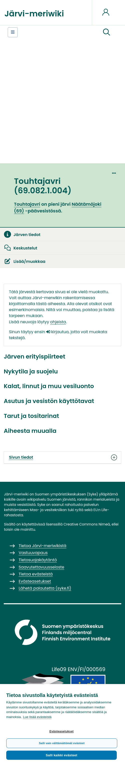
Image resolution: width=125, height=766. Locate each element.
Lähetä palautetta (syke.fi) (45, 588)
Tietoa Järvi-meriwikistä (42, 546)
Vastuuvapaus (33, 553)
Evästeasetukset (61, 731)
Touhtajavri (27, 204)
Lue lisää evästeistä (37, 717)
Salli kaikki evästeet (61, 755)
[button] (106, 32)
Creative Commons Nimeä (86, 524)
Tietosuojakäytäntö (38, 560)
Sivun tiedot (62, 457)
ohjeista (58, 322)
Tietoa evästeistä (36, 574)
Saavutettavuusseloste (41, 567)
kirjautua (57, 332)
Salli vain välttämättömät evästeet (62, 743)
